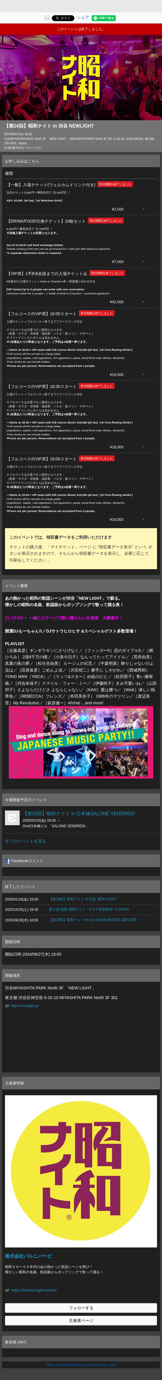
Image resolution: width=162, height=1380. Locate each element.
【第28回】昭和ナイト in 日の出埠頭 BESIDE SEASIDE (93, 920)
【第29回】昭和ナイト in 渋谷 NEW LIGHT (83, 899)
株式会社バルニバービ (28, 1256)
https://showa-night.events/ (34, 1290)
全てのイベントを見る (25, 841)
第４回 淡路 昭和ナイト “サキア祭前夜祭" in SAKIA (89, 909)
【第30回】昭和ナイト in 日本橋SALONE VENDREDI (79, 813)
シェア (83, 17)
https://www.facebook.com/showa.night (81, 1364)
